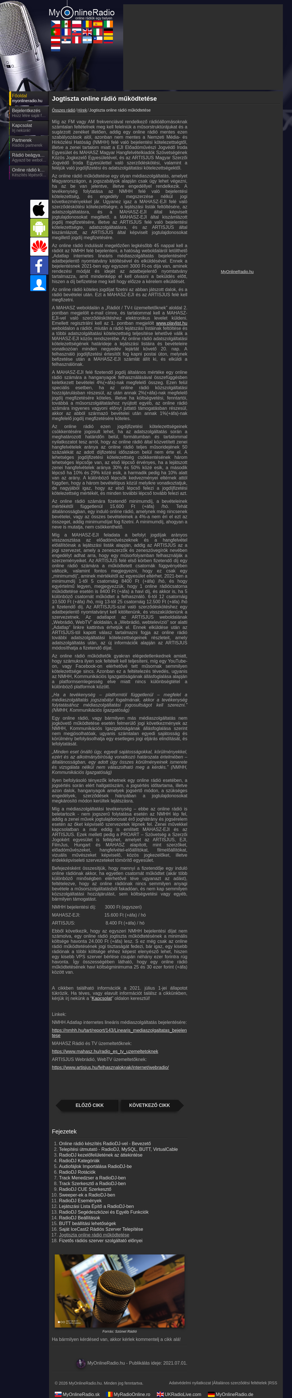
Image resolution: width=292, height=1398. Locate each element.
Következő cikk (149, 1105)
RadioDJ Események (80, 1200)
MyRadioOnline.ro (128, 1394)
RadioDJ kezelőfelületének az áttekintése (101, 1155)
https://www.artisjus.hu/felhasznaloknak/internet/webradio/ (110, 1067)
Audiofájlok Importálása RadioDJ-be (95, 1166)
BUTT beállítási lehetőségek (87, 1223)
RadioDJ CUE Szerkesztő (85, 1189)
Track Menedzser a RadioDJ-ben (92, 1177)
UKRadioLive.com (179, 1394)
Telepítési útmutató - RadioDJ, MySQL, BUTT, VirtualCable (118, 1149)
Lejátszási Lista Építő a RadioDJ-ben (96, 1206)
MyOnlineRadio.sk (77, 1394)
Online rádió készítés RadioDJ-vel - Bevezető (105, 1143)
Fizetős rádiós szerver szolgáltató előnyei (101, 1240)
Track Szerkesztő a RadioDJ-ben (92, 1183)
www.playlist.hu (171, 323)
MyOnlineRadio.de (231, 1394)
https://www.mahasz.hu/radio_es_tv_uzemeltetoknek (105, 1051)
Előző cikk (90, 1105)
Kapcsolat (102, 998)
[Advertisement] (203, 47)
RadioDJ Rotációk (77, 1172)
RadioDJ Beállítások (79, 1217)
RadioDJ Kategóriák (79, 1160)
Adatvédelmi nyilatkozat (190, 1383)
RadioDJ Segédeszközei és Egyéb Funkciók (104, 1212)
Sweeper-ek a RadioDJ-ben (87, 1195)
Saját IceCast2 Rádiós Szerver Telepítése (101, 1229)
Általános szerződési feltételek (240, 1383)
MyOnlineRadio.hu (237, 271)
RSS (273, 1383)
